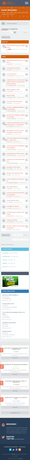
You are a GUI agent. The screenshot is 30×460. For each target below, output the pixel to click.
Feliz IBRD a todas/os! (12, 206)
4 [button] (17, 239)
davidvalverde (11, 75)
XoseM (9, 141)
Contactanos (22, 447)
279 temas (25, 32)
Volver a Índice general (7, 244)
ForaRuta (10, 169)
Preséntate (7, 317)
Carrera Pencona (11, 74)
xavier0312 (10, 126)
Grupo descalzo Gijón (12, 200)
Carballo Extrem (12, 85)
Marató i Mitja (10, 95)
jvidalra (10, 70)
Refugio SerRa (12, 97)
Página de (19, 235)
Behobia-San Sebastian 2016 (14, 173)
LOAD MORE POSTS (15, 413)
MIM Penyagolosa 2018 (12, 89)
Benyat (10, 103)
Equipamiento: (7, 298)
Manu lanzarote (12, 155)
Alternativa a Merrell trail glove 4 (10, 295)
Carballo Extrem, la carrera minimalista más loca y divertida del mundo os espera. (15, 81)
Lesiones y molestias (9, 334)
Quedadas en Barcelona (13, 167)
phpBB (15, 456)
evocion (10, 134)
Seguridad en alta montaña (9, 322)
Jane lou (17, 384)
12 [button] (24, 239)
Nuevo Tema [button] (5, 37)
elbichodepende (12, 111)
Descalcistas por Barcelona (14, 101)
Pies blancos (11, 221)
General (6, 326)
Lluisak (10, 229)
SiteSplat (17, 368)
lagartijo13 (10, 64)
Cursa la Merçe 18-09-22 (13, 68)
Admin (17, 351)
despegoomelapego (13, 163)
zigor (9, 175)
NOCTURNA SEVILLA (12, 187)
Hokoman (10, 202)
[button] (27, 239)
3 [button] (15, 239)
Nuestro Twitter (15, 438)
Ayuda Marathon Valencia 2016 (15, 153)
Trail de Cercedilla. (11, 220)
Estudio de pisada (6, 331)
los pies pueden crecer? (8, 303)
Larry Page (17, 401)
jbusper (10, 188)
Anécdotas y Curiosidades (10, 307)
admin (9, 49)
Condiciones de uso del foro (11, 447)
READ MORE (15, 357)
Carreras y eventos (9, 29)
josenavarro (11, 216)
